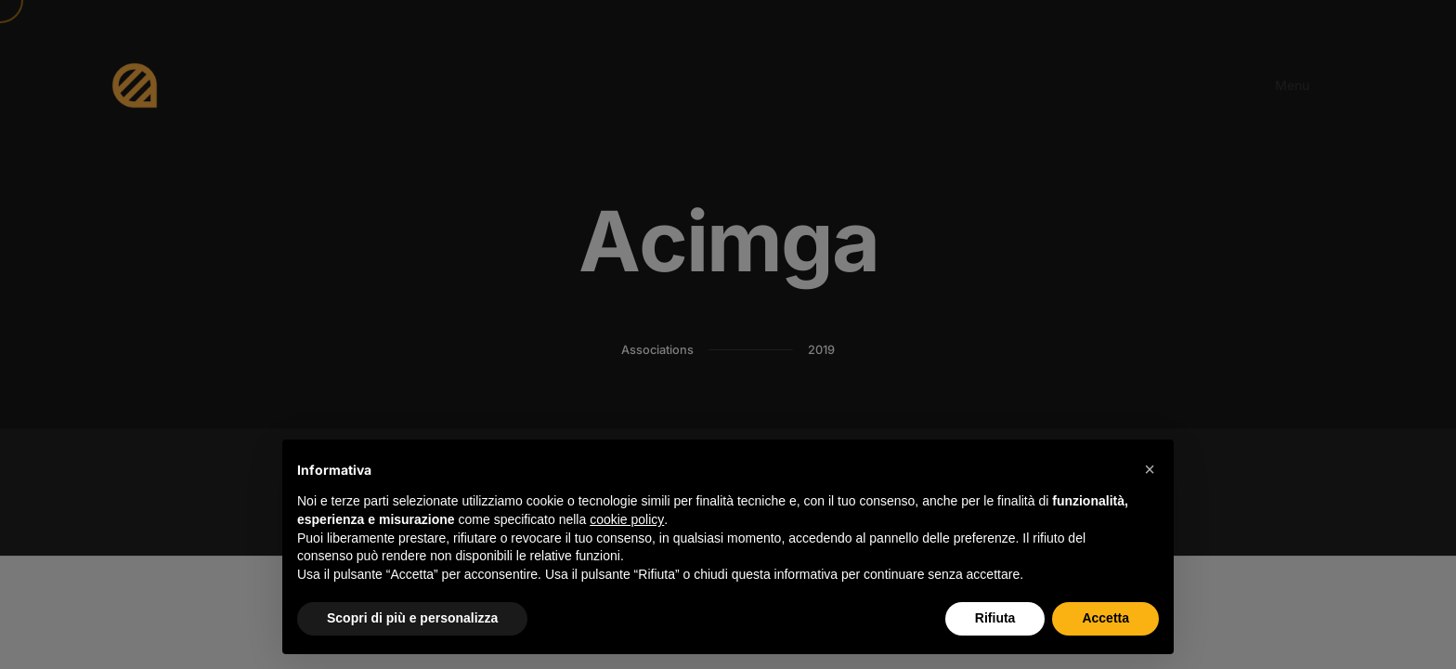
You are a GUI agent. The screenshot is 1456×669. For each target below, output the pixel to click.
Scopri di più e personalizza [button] (412, 617)
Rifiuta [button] (995, 617)
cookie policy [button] (627, 519)
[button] (1149, 469)
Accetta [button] (1105, 617)
